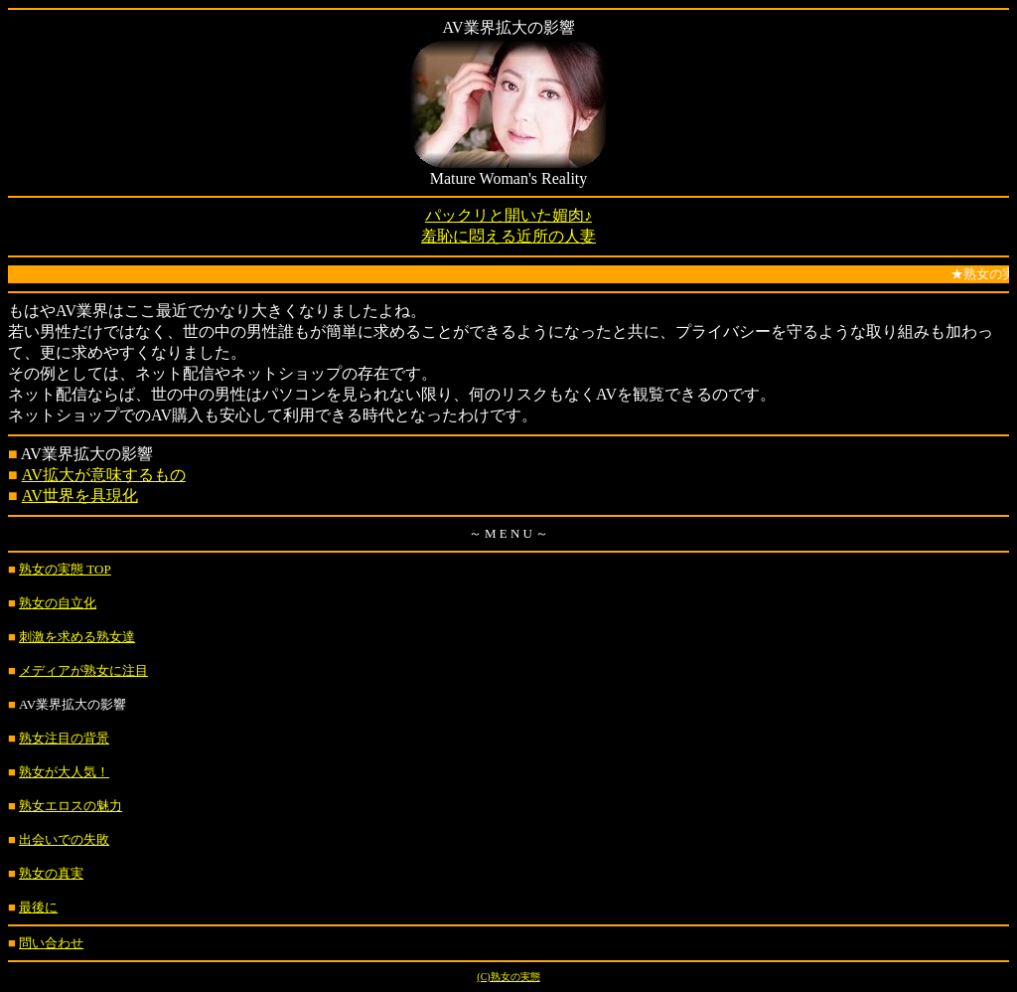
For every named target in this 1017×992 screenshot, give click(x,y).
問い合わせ (51, 942)
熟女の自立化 (57, 602)
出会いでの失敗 (64, 839)
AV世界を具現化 (80, 495)
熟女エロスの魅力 (70, 805)
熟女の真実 (51, 873)
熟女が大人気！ (64, 771)
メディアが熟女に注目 (83, 670)
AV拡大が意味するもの (104, 474)
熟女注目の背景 (64, 738)
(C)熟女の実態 (508, 976)
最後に (38, 907)
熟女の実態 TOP (65, 569)
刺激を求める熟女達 (77, 636)
